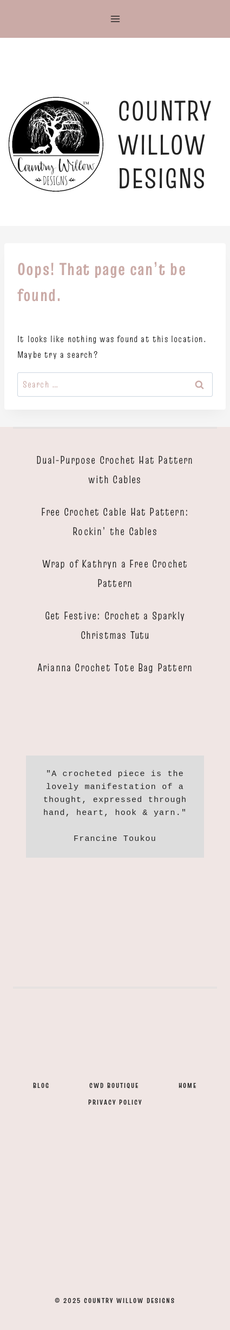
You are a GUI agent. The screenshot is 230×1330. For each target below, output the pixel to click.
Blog (41, 1085)
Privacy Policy (115, 1102)
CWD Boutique (114, 1085)
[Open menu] (115, 18)
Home (188, 1085)
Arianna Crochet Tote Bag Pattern (115, 667)
